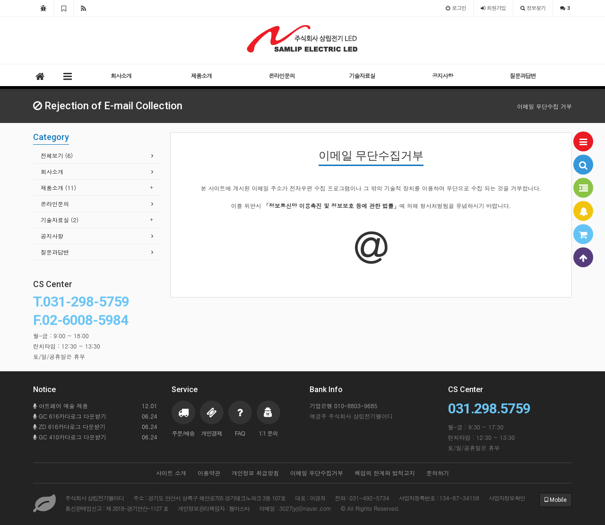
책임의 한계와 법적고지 (384, 473)
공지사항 (442, 75)
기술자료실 (362, 75)
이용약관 (209, 473)
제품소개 (201, 75)
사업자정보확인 (507, 498)
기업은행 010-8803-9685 (343, 406)
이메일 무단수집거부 (316, 473)
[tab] (97, 156)
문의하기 (437, 473)
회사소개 (121, 75)
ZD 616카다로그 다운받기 (95, 426)
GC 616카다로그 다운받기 (95, 416)
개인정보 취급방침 (255, 473)
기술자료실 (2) (59, 220)
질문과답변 (523, 75)
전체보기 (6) (57, 155)
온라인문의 (282, 75)
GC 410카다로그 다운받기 (95, 437)
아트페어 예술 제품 (95, 406)
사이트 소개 (171, 473)
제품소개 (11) (58, 188)
